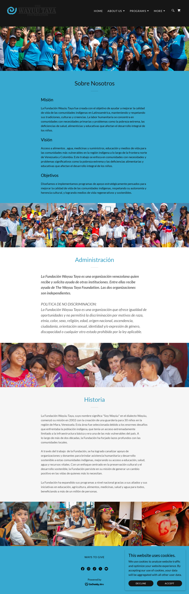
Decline (142, 583)
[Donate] (94, 3)
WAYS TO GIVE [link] (94, 557)
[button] (116, 16)
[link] (31, 15)
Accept (170, 583)
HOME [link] (98, 16)
